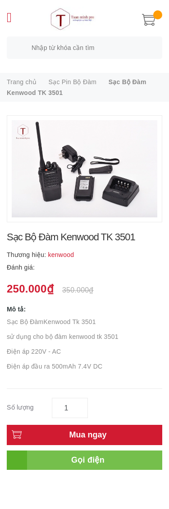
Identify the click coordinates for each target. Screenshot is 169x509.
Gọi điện (88, 459)
